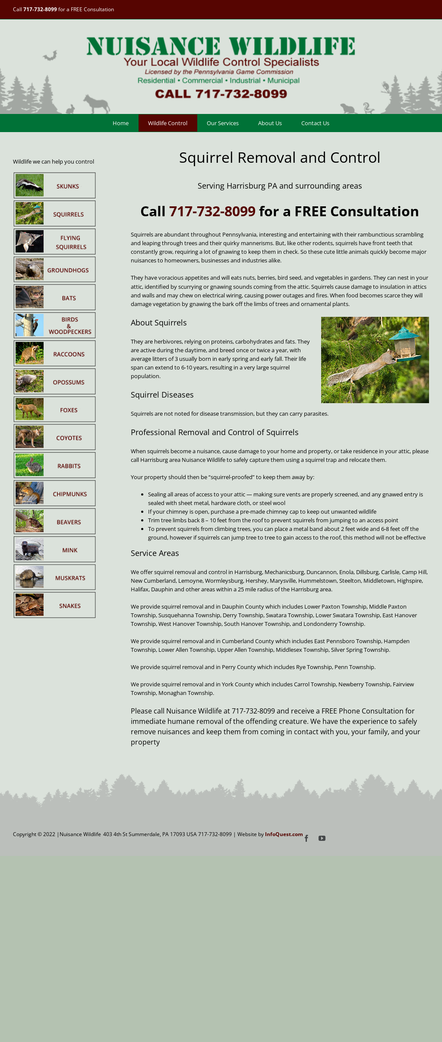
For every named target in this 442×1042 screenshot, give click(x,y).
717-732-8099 (40, 9)
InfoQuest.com (284, 834)
